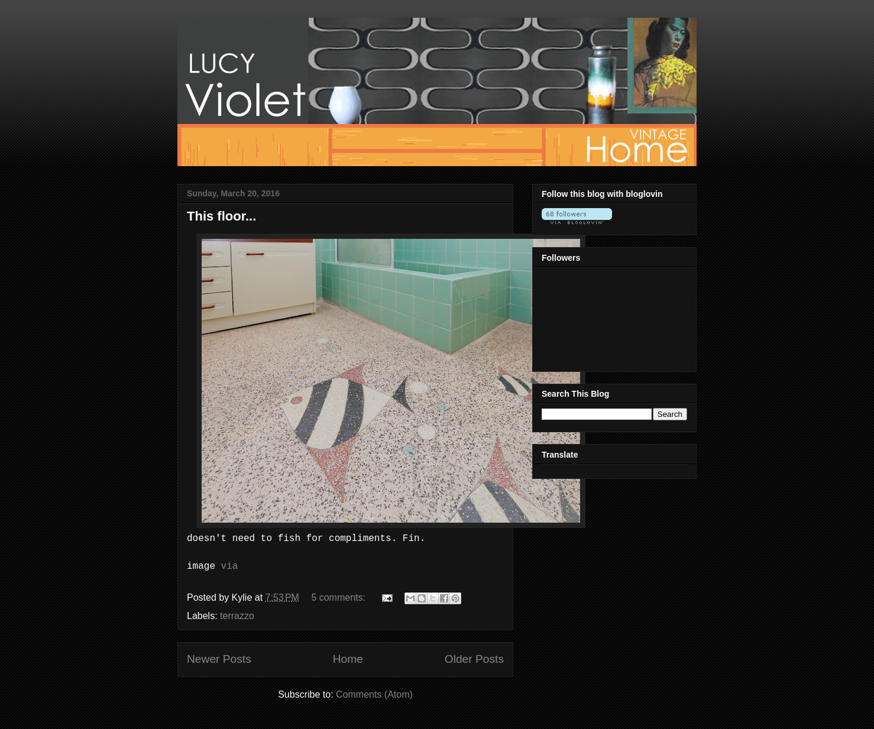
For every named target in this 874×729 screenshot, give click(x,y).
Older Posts (474, 659)
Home (348, 659)
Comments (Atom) (374, 694)
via (229, 566)
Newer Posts (219, 659)
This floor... (221, 216)
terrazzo (237, 616)
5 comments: (339, 597)
